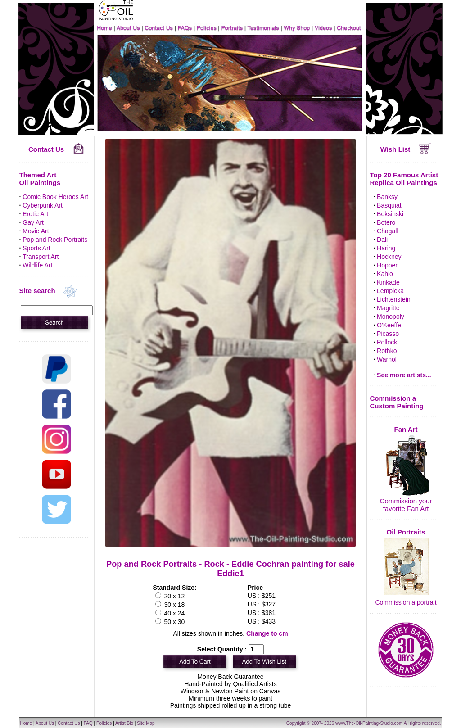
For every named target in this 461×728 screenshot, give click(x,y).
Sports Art (36, 248)
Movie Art (36, 231)
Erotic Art (35, 213)
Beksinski (390, 213)
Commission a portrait (405, 602)
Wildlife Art (37, 265)
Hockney (389, 256)
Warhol (387, 359)
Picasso (388, 333)
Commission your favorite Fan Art (406, 504)
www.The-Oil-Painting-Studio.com (369, 723)
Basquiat (389, 205)
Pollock (387, 342)
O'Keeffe (389, 325)
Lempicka (390, 290)
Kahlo (385, 273)
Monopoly (390, 316)
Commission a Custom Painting (397, 402)
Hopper (387, 265)
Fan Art (406, 429)
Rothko (387, 350)
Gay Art (33, 222)
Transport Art (41, 256)
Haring (386, 248)
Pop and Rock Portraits (55, 239)
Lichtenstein (394, 299)
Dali (382, 239)
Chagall (387, 231)
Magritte (388, 308)
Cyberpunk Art (43, 205)
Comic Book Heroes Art (55, 196)
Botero (386, 222)
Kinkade (388, 282)
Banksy (387, 196)
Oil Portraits (406, 532)
